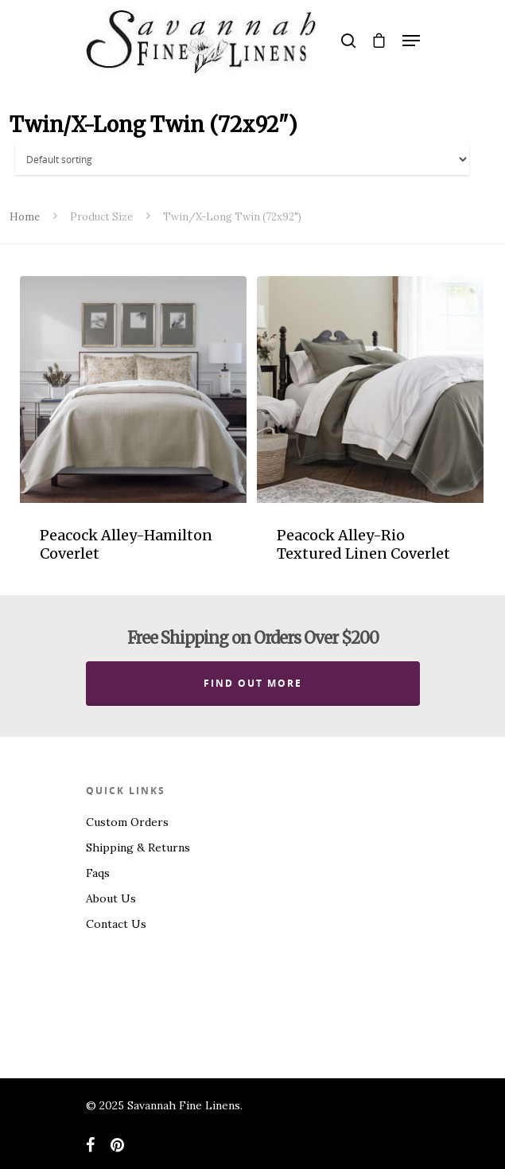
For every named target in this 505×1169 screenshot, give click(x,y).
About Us (111, 898)
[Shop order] (242, 159)
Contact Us (116, 924)
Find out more (253, 683)
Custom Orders (127, 822)
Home (25, 217)
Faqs (98, 873)
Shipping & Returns (138, 847)
